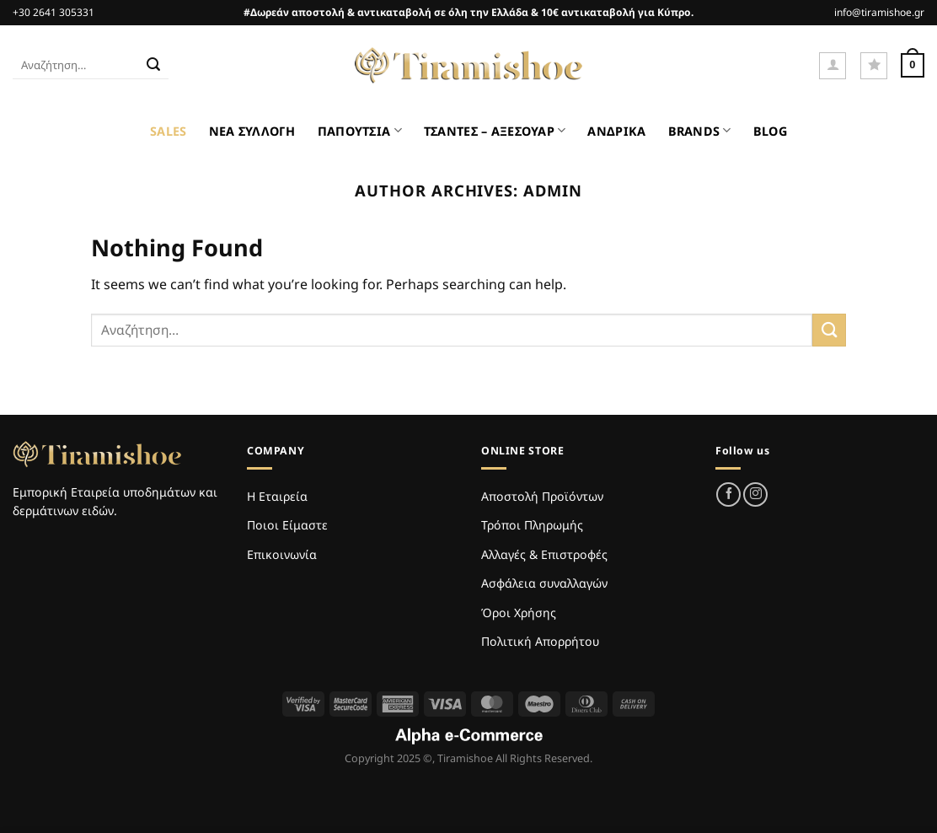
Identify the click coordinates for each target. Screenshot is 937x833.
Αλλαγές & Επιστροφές (544, 554)
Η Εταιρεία (277, 496)
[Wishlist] (873, 65)
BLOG (770, 131)
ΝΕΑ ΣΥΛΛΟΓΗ (252, 131)
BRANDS (699, 130)
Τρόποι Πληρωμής (532, 525)
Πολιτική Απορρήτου (540, 641)
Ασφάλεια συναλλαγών (544, 583)
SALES (168, 131)
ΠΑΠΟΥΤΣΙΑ (360, 130)
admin (552, 190)
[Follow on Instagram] (755, 494)
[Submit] (153, 65)
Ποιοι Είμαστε (287, 525)
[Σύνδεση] (832, 65)
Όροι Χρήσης (518, 613)
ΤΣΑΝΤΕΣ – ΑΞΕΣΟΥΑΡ (495, 130)
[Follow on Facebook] (728, 494)
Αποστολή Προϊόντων (542, 496)
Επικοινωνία (282, 554)
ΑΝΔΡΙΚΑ (616, 131)
